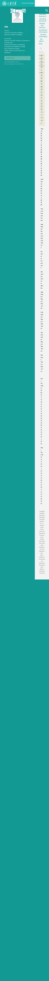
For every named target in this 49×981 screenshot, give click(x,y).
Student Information (43, 35)
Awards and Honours (42, 25)
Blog (40, 44)
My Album (41, 40)
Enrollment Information (43, 31)
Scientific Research (42, 15)
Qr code (20, 10)
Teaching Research (42, 20)
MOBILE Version (10, 58)
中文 (8, 10)
